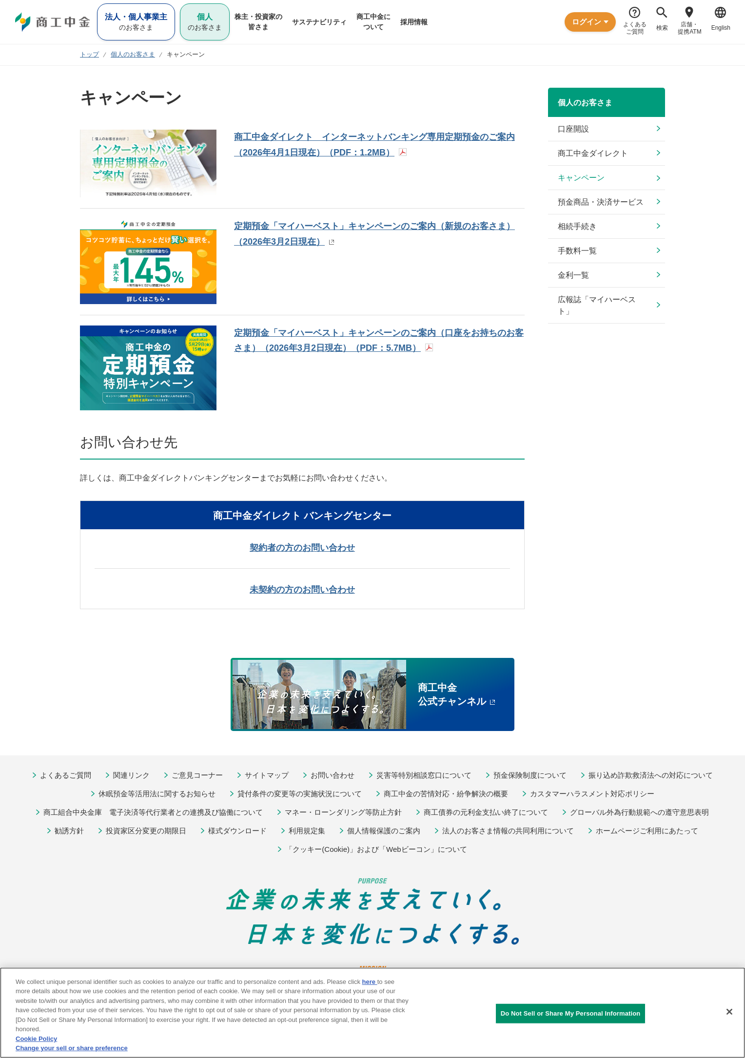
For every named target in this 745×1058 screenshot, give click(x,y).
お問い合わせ (332, 775)
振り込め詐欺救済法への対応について (650, 775)
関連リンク (131, 775)
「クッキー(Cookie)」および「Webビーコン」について (376, 849)
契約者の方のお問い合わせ (302, 548)
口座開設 (573, 129)
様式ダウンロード (237, 831)
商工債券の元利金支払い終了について (486, 812)
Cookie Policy (36, 1038)
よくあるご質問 (65, 775)
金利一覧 (573, 275)
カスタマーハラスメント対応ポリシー (592, 793)
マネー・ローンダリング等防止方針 (343, 812)
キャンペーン (581, 177)
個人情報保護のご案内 (383, 831)
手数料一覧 (577, 251)
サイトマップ (267, 775)
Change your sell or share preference (72, 1048)
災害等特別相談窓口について (423, 775)
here (369, 981)
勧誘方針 (69, 831)
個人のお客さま (585, 102)
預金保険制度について (530, 775)
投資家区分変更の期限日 (146, 831)
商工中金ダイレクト (593, 153)
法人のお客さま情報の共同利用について (508, 831)
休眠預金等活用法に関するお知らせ (157, 793)
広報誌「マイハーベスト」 (597, 305)
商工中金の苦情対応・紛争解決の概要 (446, 793)
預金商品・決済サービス (601, 202)
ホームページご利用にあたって (647, 831)
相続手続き (577, 226)
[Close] (729, 1011)
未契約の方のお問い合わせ (302, 590)
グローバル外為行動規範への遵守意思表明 (639, 812)
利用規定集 (307, 831)
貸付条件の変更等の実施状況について (299, 793)
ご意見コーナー (197, 775)
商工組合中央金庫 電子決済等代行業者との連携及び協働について (153, 812)
